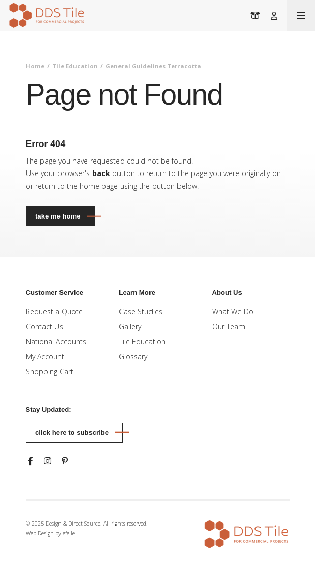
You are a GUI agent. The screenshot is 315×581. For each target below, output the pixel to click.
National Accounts (56, 341)
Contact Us (44, 326)
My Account (45, 356)
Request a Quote (54, 311)
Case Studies (140, 311)
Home (35, 66)
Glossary (133, 356)
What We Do (232, 311)
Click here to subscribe (72, 433)
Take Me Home (57, 216)
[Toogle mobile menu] (301, 15)
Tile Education (75, 66)
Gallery (130, 326)
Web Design (40, 533)
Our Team (228, 326)
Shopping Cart (49, 371)
